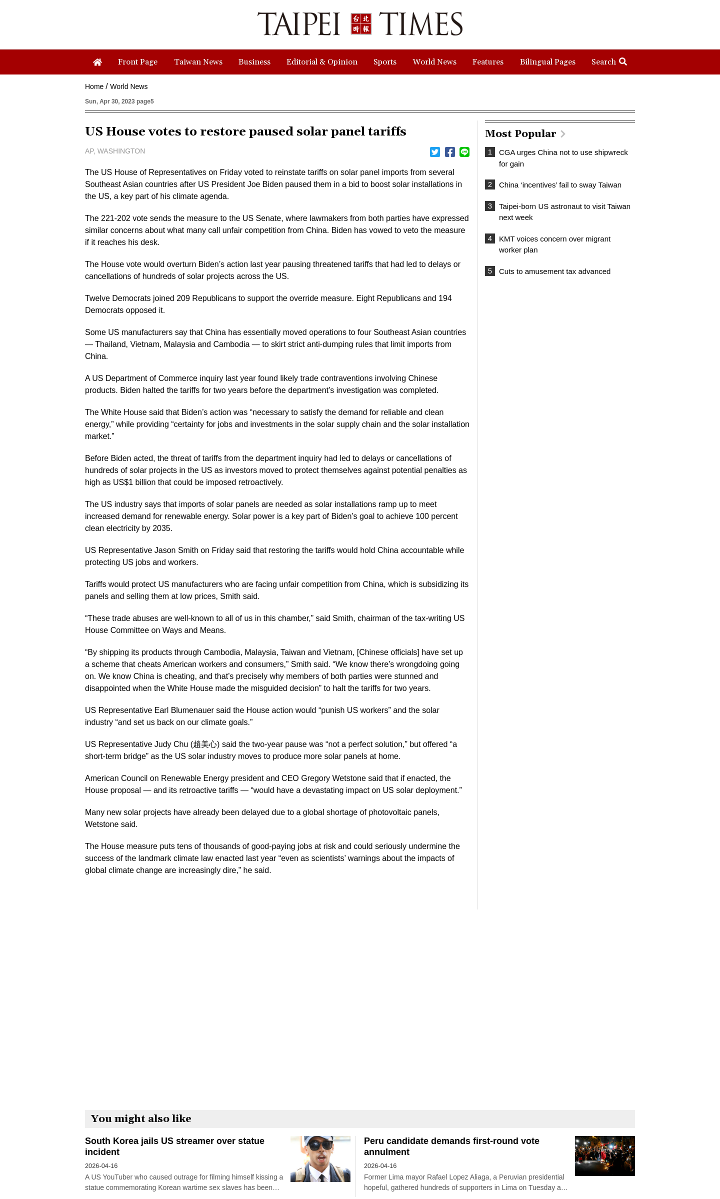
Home (94, 86)
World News (129, 86)
